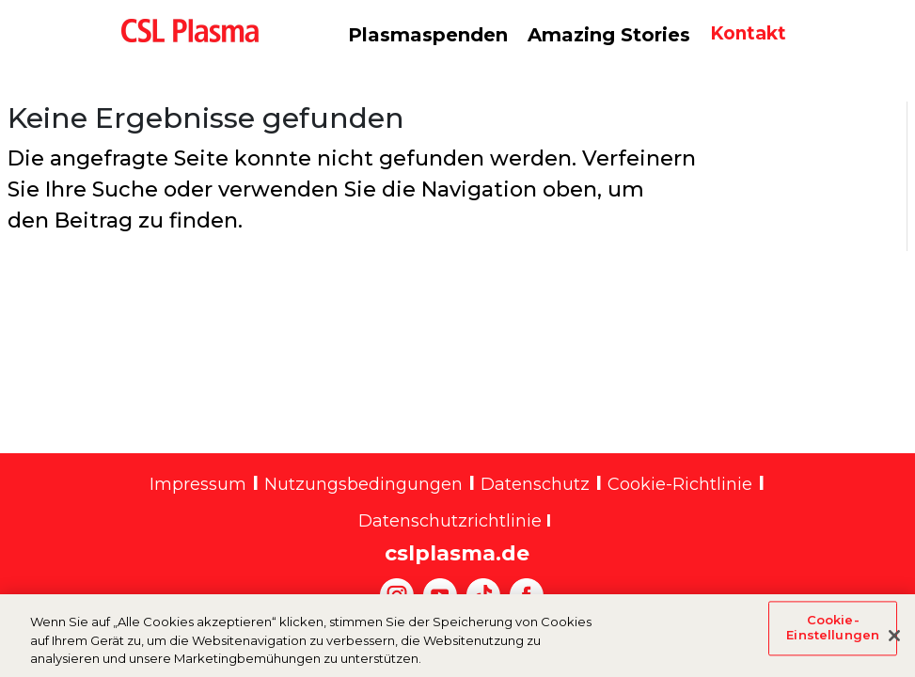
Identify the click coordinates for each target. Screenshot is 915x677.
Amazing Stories (609, 35)
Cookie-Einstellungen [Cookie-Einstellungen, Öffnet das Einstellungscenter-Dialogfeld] (832, 636)
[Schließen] (894, 644)
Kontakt (748, 33)
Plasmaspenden (428, 35)
